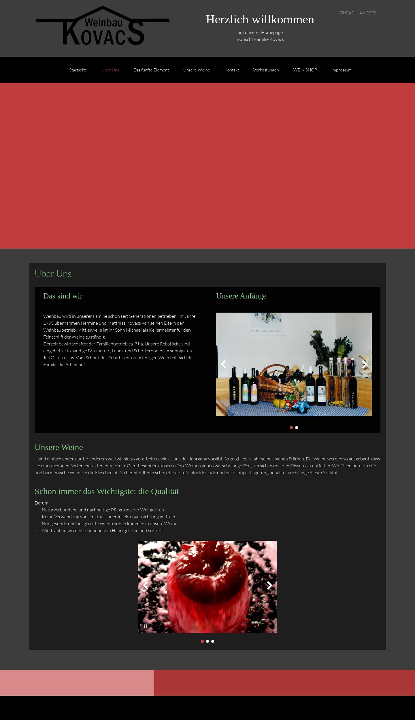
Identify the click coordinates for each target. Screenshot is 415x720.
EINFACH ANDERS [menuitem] (357, 12)
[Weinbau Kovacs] (101, 28)
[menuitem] (78, 72)
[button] (294, 366)
